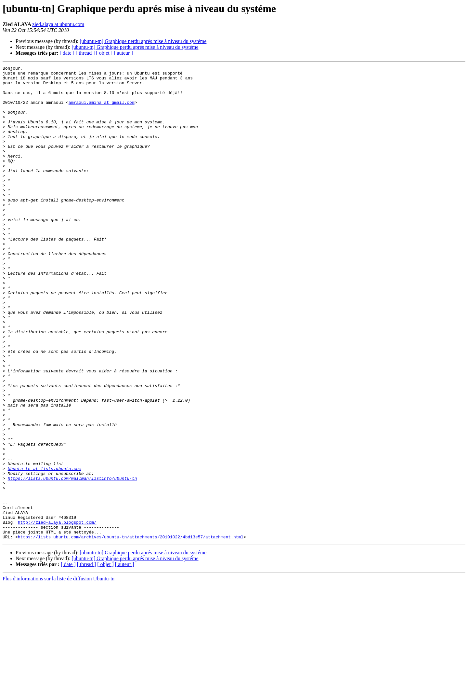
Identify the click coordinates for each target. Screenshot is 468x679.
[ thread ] (85, 53)
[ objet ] (104, 53)
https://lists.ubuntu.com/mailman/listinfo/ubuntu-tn (72, 561)
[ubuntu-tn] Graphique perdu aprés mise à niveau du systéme (143, 41)
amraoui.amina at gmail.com (102, 110)
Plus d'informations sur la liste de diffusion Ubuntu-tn (58, 673)
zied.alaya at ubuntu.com (58, 24)
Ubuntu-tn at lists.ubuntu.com (44, 549)
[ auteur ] (123, 53)
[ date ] (67, 53)
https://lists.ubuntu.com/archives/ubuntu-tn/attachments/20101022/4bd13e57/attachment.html (130, 631)
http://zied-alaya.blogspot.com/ (57, 614)
